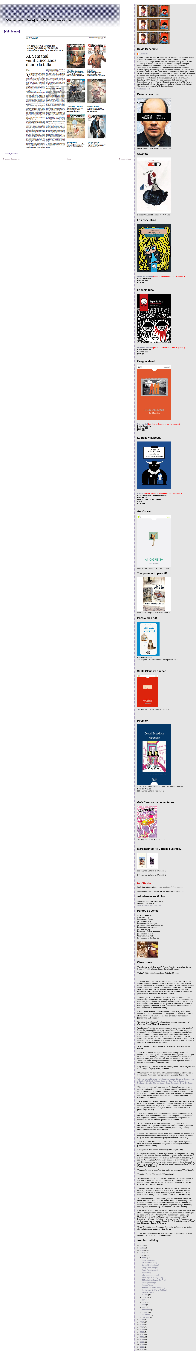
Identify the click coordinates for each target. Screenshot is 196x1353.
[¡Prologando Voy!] (149, 1282)
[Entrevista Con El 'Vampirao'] (153, 1287)
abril (144, 1300)
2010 (142, 1248)
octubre (145, 1312)
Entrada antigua (125, 159)
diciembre (146, 1317)
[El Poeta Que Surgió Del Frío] (154, 1280)
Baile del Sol (142, 424)
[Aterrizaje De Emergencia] (152, 1278)
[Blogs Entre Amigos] (150, 1268)
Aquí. (182, 891)
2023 (142, 1342)
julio (144, 1307)
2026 (142, 1349)
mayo (144, 1302)
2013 (142, 1255)
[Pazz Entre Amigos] (149, 1270)
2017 (142, 1327)
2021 (142, 1337)
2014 (142, 1320)
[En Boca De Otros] (149, 1263)
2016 (142, 1325)
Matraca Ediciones (145, 276)
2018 (142, 1330)
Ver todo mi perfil (144, 89)
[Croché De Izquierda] (150, 1265)
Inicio (69, 159)
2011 (142, 1250)
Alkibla (140, 493)
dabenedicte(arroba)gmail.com (149, 905)
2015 (142, 1322)
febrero (145, 1295)
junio (144, 1305)
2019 (142, 1332)
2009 (142, 1245)
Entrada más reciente (11, 159)
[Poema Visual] (147, 1285)
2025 (142, 1347)
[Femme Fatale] (148, 1292)
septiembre (146, 1310)
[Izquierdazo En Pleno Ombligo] (154, 1290)
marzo (145, 1297)
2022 (142, 1339)
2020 (142, 1334)
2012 (142, 1253)
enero (144, 1258)
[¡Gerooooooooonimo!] (150, 1275)
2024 (142, 1344)
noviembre (146, 1315)
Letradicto (144, 54)
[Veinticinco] (12, 31)
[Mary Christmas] (148, 1260)
